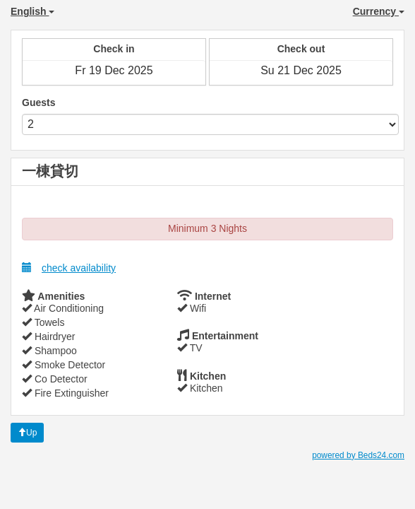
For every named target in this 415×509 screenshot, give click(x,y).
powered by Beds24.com (358, 455)
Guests (38, 102)
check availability (69, 268)
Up (27, 433)
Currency (378, 11)
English (32, 11)
